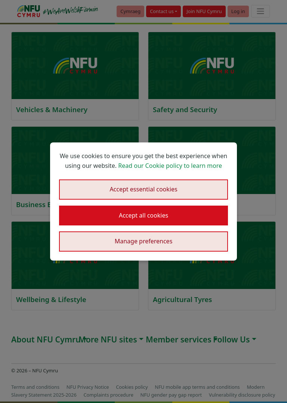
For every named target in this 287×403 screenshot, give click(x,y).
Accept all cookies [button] (143, 215)
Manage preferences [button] (144, 241)
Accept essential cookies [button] (143, 189)
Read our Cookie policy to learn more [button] (170, 165)
